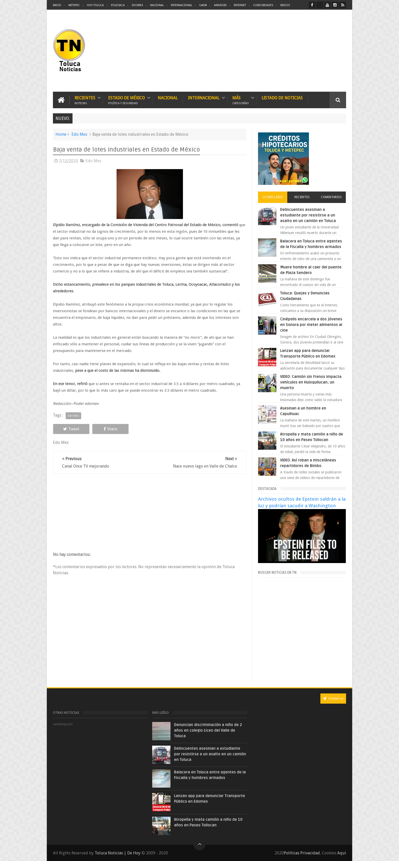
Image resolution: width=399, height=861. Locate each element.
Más (240, 99)
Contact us (333, 698)
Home (60, 134)
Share (110, 429)
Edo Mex (79, 134)
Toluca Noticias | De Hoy (117, 853)
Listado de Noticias (282, 97)
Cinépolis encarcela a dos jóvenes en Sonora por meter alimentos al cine (311, 325)
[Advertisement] (303, 51)
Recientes (85, 99)
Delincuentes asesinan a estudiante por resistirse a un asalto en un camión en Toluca (308, 215)
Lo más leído (273, 197)
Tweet (71, 429)
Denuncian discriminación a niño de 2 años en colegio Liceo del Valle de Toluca (208, 730)
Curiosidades (263, 5)
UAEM (203, 5)
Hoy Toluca (95, 5)
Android (220, 5)
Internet (240, 5)
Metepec (74, 5)
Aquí (341, 853)
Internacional (181, 5)
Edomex (137, 5)
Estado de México (126, 99)
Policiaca (118, 5)
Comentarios (331, 197)
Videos (285, 5)
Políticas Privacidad (302, 853)
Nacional (157, 5)
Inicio (57, 5)
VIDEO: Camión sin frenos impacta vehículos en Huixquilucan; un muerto (310, 382)
